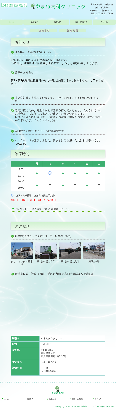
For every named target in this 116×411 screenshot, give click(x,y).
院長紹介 (57, 22)
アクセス (104, 22)
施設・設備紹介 (81, 22)
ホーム (11, 22)
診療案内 (34, 22)
